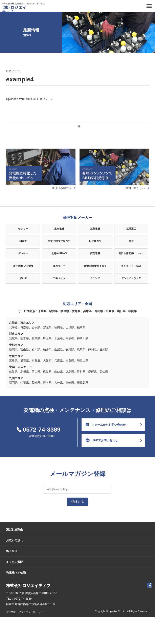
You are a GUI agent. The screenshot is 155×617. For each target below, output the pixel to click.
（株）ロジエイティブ (14, 9)
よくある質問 (14, 562)
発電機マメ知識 (16, 572)
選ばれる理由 (14, 529)
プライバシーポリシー (31, 612)
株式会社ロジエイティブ (28, 585)
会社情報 (11, 612)
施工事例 (11, 551)
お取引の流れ (14, 540)
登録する (77, 501)
